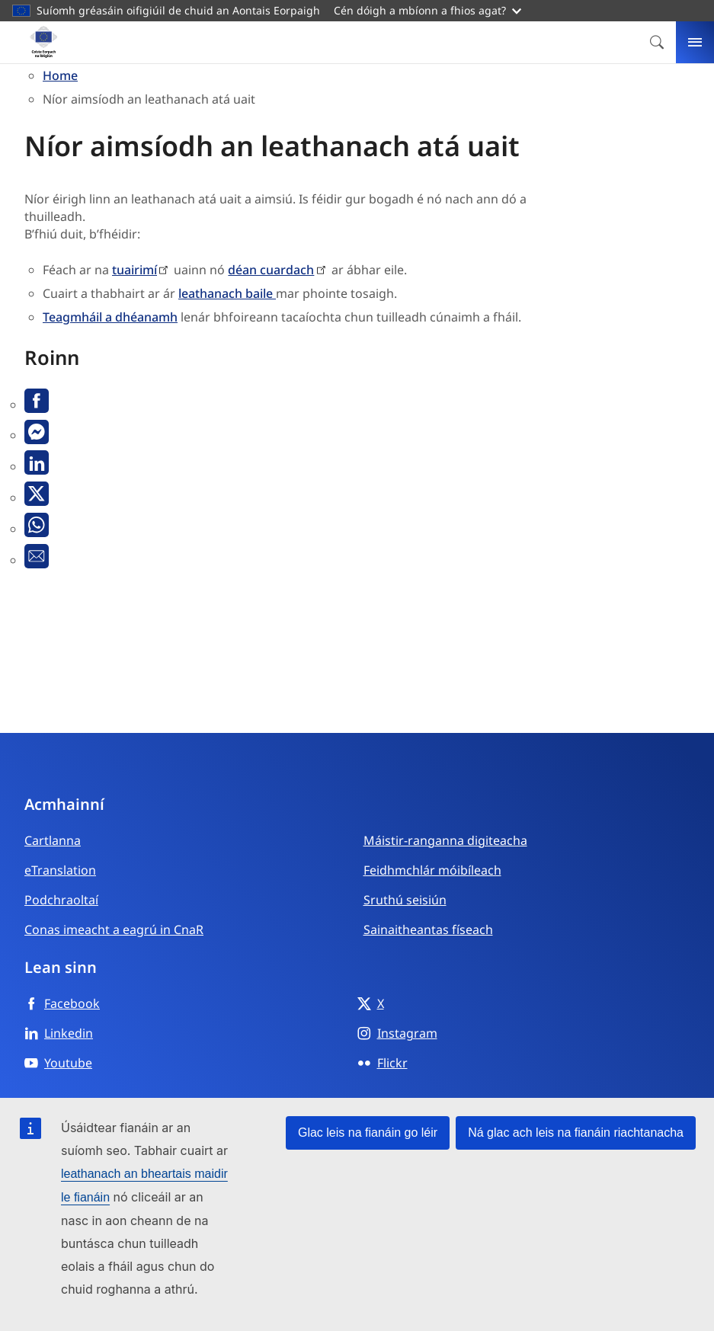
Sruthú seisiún (405, 899)
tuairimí (134, 269)
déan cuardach (271, 269)
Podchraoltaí (61, 899)
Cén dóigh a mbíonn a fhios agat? (427, 10)
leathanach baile (227, 293)
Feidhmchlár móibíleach (432, 870)
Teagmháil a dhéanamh (110, 317)
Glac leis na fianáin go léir (367, 1132)
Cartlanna (52, 840)
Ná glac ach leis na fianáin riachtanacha (576, 1132)
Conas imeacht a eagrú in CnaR (113, 929)
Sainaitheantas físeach (428, 929)
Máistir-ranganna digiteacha (445, 840)
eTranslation (60, 870)
